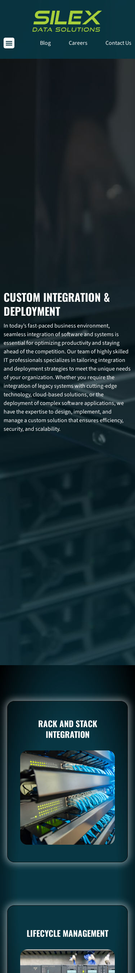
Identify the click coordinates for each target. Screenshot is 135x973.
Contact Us (118, 43)
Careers (78, 43)
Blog (45, 43)
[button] (9, 43)
